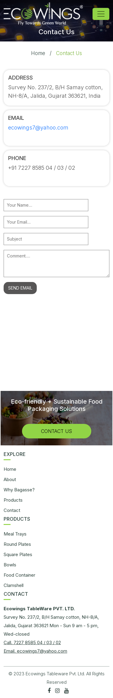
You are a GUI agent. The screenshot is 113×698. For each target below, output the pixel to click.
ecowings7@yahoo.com (38, 127)
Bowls (10, 565)
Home (38, 53)
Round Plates (17, 544)
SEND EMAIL (20, 287)
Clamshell (14, 585)
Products (13, 500)
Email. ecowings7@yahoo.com (35, 651)
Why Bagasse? (19, 490)
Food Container (19, 575)
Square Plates (18, 554)
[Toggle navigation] (101, 14)
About (10, 479)
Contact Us (56, 431)
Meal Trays (15, 534)
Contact (12, 510)
